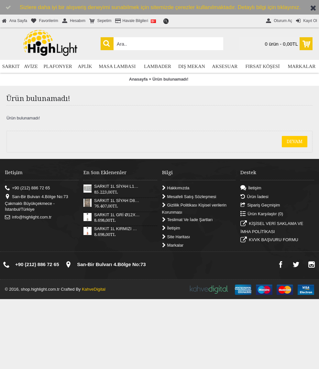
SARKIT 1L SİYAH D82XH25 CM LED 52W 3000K (117, 200)
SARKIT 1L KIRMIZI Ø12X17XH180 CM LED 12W (117, 229)
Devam (294, 141)
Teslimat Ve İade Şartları (187, 219)
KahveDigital (93, 289)
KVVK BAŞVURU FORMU (269, 240)
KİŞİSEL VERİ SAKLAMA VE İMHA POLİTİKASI (271, 227)
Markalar (173, 245)
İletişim (171, 228)
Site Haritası (176, 237)
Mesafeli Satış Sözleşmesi (189, 196)
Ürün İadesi (254, 196)
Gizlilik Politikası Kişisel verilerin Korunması (194, 209)
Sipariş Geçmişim (260, 205)
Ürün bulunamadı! (170, 79)
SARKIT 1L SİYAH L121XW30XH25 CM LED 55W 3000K (117, 186)
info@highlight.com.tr (28, 217)
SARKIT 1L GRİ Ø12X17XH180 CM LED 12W (117, 215)
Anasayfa (138, 79)
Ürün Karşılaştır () (261, 214)
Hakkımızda (176, 188)
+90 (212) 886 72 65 (27, 188)
